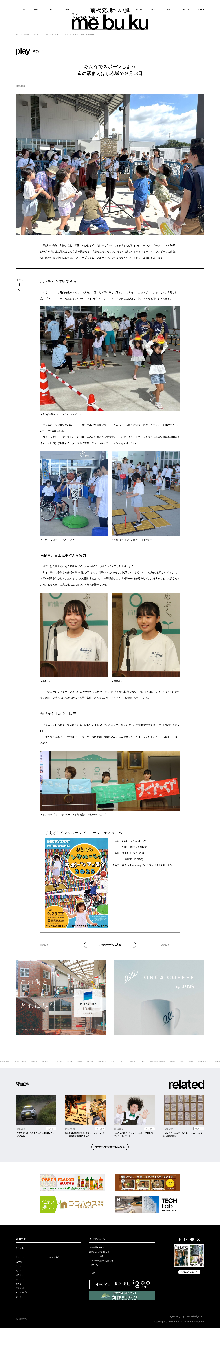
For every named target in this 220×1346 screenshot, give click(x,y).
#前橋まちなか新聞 (38, 1068)
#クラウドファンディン (155, 1068)
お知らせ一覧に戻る (110, 948)
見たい (53, 9)
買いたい (153, 9)
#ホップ (173, 1068)
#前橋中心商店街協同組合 (203, 1068)
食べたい (38, 9)
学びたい (169, 9)
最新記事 (21, 1263)
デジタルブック (25, 1311)
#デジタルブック (18, 1068)
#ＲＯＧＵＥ (69, 1068)
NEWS (20, 1277)
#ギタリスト (84, 1068)
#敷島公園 (55, 1068)
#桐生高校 (121, 1068)
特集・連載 (56, 1272)
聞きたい (67, 9)
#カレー (97, 1068)
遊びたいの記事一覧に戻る (110, 1160)
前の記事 (45, 952)
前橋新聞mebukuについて (105, 1262)
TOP (18, 34)
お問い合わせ (97, 1281)
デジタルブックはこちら (189, 1289)
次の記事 (166, 952)
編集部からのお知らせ (103, 1267)
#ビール (184, 1068)
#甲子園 (109, 1068)
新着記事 (28, 35)
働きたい (184, 9)
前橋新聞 (200, 9)
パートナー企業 (99, 1271)
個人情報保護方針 (24, 1337)
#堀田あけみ (135, 1068)
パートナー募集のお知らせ (105, 1276)
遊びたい (41, 35)
